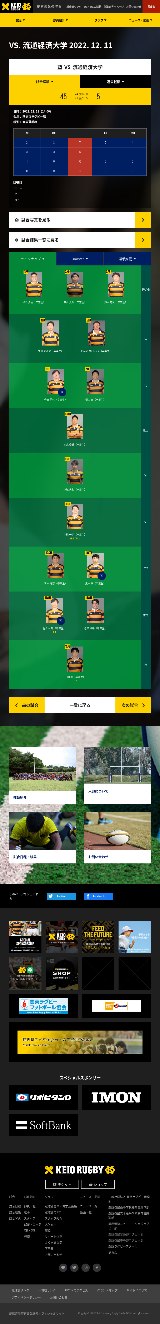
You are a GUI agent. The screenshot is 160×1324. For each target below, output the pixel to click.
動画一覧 (86, 1212)
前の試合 (30, 705)
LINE (66, 1266)
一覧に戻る (80, 705)
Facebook (99, 896)
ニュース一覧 (88, 1206)
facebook (97, 1268)
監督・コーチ (32, 1224)
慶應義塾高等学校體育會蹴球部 (128, 1207)
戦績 (27, 1236)
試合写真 (15, 1218)
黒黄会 (151, 7)
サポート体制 (53, 1236)
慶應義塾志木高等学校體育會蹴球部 (128, 1215)
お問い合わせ (133, 7)
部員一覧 (30, 1206)
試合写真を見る (35, 220)
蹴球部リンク (73, 7)
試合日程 (15, 1206)
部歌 (48, 1230)
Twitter (61, 896)
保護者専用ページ (114, 7)
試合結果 (15, 1212)
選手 (27, 1212)
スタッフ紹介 (53, 1218)
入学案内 (50, 1224)
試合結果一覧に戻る (40, 240)
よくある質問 (53, 1242)
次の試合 (129, 705)
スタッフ (30, 1218)
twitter (74, 1268)
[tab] (44, 81)
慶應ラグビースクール (122, 1246)
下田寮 (49, 1248)
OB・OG (29, 1230)
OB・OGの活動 (92, 7)
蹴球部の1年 (53, 1212)
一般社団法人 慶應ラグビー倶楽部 (129, 1199)
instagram (85, 1268)
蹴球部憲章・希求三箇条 (61, 1206)
